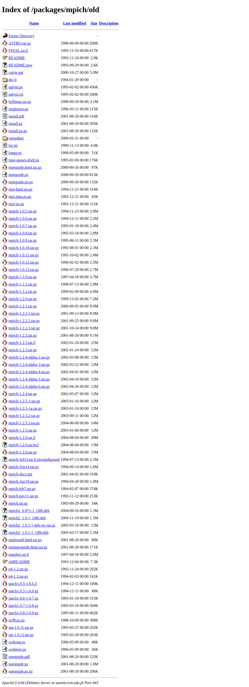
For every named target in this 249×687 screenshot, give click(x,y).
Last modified (74, 23)
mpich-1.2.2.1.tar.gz (24, 313)
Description (108, 23)
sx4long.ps (17, 642)
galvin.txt (16, 94)
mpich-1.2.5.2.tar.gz (24, 416)
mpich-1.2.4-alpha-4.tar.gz (29, 372)
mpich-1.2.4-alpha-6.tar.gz (29, 386)
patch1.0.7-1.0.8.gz (23, 605)
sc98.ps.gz (17, 620)
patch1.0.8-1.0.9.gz (23, 613)
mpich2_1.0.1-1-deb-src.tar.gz (32, 525)
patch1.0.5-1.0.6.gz (23, 591)
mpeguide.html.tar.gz (25, 167)
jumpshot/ (16, 138)
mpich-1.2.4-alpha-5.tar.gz (29, 379)
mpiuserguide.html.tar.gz (28, 547)
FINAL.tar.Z (18, 50)
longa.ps (15, 153)
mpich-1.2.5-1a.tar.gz (25, 408)
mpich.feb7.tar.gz (22, 489)
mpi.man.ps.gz (20, 197)
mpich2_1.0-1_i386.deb (27, 518)
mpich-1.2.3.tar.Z (22, 343)
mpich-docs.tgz (20, 474)
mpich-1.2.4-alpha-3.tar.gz (29, 364)
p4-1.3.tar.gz (18, 576)
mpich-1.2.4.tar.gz (23, 394)
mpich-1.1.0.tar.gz (23, 277)
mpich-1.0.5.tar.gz (23, 211)
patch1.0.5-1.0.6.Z (23, 584)
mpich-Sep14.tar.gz (24, 467)
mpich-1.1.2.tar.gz (23, 291)
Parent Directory (21, 36)
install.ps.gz (18, 131)
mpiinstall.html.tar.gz (25, 540)
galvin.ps (16, 87)
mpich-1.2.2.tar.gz (23, 335)
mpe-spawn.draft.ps (24, 160)
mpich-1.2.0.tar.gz (23, 299)
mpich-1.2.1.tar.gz (23, 306)
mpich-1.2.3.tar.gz (23, 350)
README (17, 58)
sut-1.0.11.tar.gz (21, 627)
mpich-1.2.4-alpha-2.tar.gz (29, 357)
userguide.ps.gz (21, 671)
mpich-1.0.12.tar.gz (24, 262)
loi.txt (13, 145)
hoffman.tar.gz (20, 102)
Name (34, 23)
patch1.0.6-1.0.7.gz (23, 598)
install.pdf (16, 116)
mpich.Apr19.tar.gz (24, 481)
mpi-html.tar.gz (21, 189)
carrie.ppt (16, 72)
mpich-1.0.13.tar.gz (24, 270)
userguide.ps (18, 664)
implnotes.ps (18, 109)
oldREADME (19, 562)
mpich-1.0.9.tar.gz (23, 240)
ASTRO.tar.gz (20, 43)
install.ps (15, 123)
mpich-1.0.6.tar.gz (23, 218)
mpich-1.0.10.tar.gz (24, 248)
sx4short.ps (17, 649)
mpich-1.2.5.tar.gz (23, 430)
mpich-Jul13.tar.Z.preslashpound (34, 459)
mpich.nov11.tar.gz (23, 496)
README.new (20, 65)
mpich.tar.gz (18, 503)
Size (93, 23)
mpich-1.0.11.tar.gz (24, 255)
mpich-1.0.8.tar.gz (23, 233)
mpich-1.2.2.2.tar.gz (24, 321)
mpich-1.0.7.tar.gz (23, 226)
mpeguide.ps (18, 175)
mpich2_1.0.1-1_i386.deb (29, 532)
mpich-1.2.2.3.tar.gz (24, 328)
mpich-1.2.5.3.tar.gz (24, 423)
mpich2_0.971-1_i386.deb (29, 511)
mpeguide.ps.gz (21, 182)
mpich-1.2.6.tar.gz (23, 452)
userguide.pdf (19, 657)
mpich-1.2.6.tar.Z (22, 438)
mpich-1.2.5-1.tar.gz (24, 401)
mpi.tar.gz (16, 204)
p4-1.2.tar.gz (18, 569)
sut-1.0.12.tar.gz (21, 635)
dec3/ (13, 80)
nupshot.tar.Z (19, 554)
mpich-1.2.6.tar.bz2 (24, 445)
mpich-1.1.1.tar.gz (23, 284)
